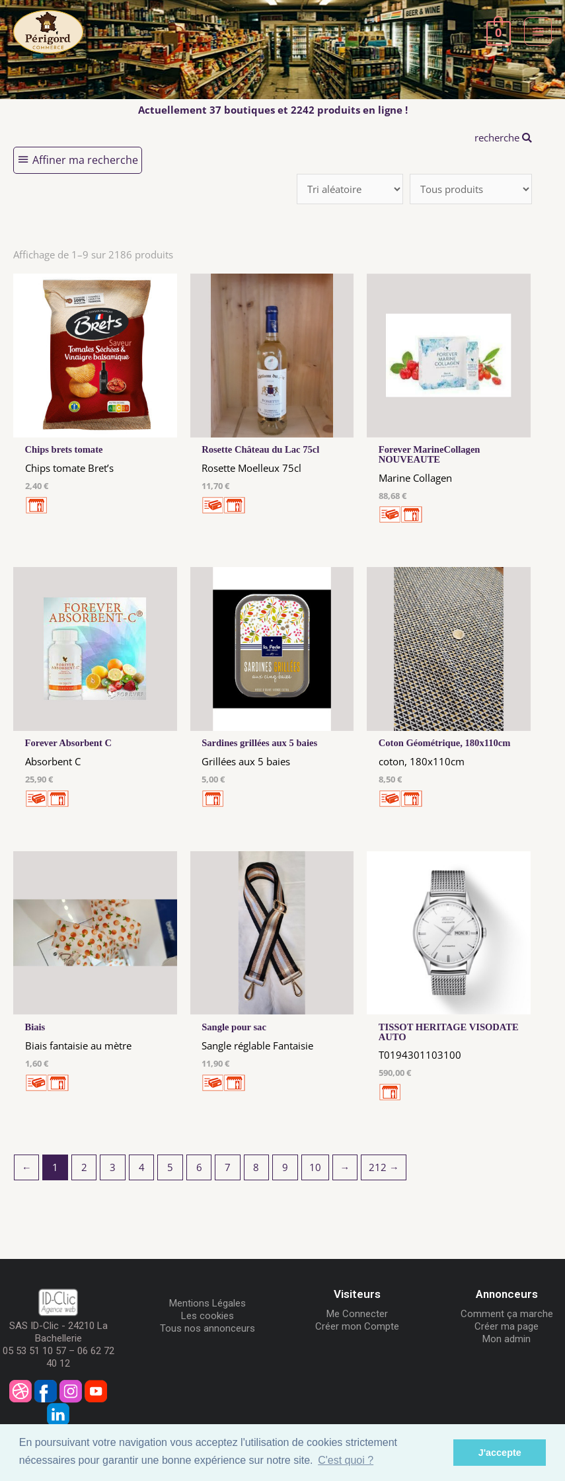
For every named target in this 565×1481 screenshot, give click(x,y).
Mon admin (506, 1339)
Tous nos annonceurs (207, 1328)
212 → (384, 1167)
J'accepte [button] (499, 1452)
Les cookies (207, 1316)
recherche (503, 137)
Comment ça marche (507, 1314)
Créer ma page (506, 1326)
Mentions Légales (207, 1303)
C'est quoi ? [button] (345, 1460)
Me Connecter (357, 1314)
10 (315, 1167)
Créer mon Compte (357, 1326)
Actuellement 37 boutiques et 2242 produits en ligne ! (273, 109)
